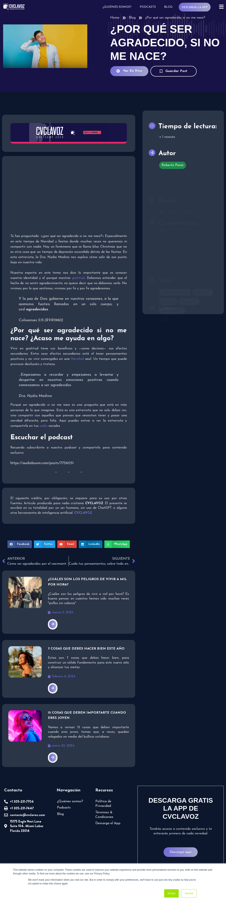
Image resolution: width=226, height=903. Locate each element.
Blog (168, 7)
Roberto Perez (173, 165)
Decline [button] (189, 893)
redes (43, 426)
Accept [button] (171, 893)
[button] (19, 544)
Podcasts (148, 7)
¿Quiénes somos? (116, 7)
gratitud (78, 278)
